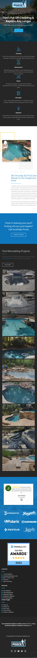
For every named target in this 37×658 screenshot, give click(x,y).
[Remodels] (18, 93)
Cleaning (18, 53)
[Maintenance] (18, 63)
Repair (18, 81)
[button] (19, 10)
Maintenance (19, 67)
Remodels (18, 98)
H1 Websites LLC (25, 636)
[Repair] (18, 76)
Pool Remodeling (8, 258)
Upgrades (18, 112)
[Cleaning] (18, 49)
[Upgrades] (18, 108)
